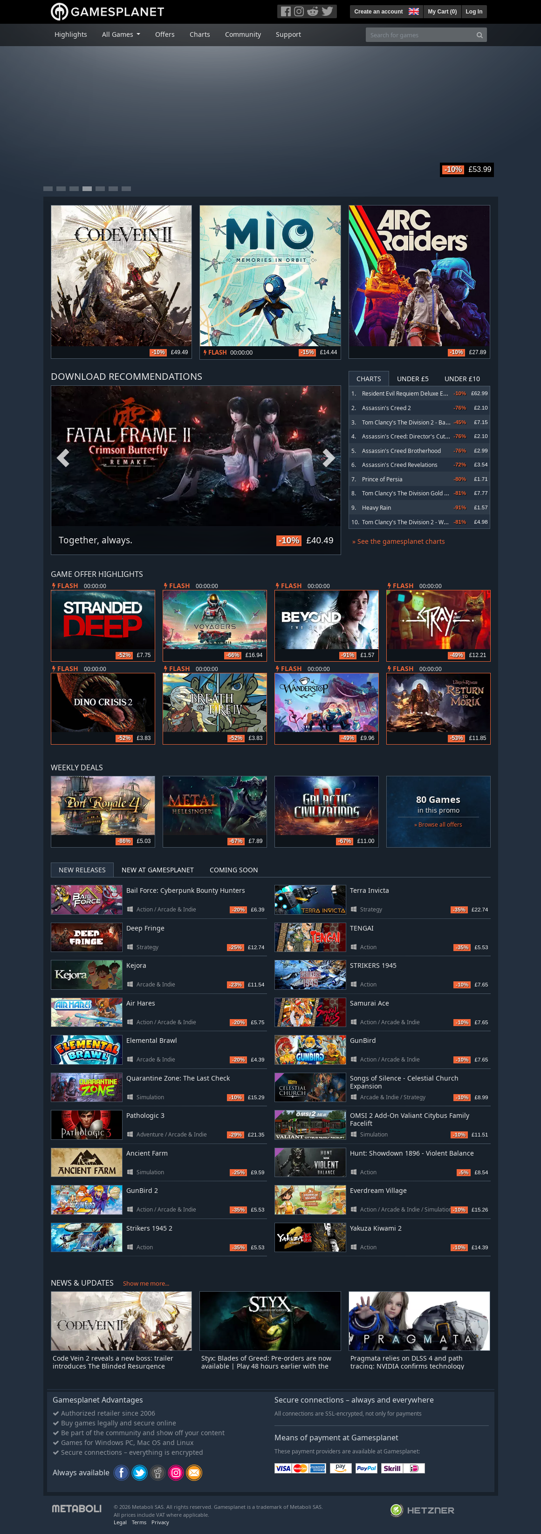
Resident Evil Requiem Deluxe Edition (410, 393)
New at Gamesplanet (158, 869)
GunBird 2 (142, 1190)
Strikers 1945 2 (149, 1228)
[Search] (480, 34)
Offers (165, 34)
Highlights (71, 34)
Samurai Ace (369, 1003)
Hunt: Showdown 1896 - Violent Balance (412, 1153)
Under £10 (462, 378)
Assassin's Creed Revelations (400, 464)
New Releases (82, 869)
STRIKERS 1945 (373, 965)
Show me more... (146, 1283)
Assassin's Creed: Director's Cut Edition (413, 436)
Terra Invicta (369, 890)
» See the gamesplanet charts (398, 541)
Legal (120, 1522)
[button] (413, 10)
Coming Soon (234, 869)
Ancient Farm (147, 1153)
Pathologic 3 (145, 1115)
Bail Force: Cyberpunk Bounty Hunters (185, 890)
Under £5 (413, 378)
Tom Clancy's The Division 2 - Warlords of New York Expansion (442, 522)
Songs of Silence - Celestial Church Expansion (404, 1082)
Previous (63, 458)
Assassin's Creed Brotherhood (401, 450)
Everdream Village (378, 1190)
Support (288, 34)
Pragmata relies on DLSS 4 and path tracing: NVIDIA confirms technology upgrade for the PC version (407, 1366)
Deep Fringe (145, 928)
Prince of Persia (382, 479)
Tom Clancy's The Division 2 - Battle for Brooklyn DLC (430, 422)
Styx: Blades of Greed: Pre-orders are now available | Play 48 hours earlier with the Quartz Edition (266, 1366)
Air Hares (140, 1003)
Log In (474, 11)
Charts (200, 34)
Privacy (160, 1522)
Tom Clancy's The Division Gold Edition (412, 493)
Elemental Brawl (151, 1040)
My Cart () (442, 11)
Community (243, 34)
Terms (139, 1522)
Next (329, 458)
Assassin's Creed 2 (386, 407)
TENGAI (362, 928)
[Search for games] (419, 34)
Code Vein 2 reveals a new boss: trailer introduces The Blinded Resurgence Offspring (113, 1366)
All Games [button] (118, 34)
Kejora (136, 965)
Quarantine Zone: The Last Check (178, 1078)
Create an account (378, 11)
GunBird (363, 1040)
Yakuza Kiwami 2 (376, 1228)
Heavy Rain (376, 507)
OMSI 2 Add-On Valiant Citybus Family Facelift (409, 1119)
